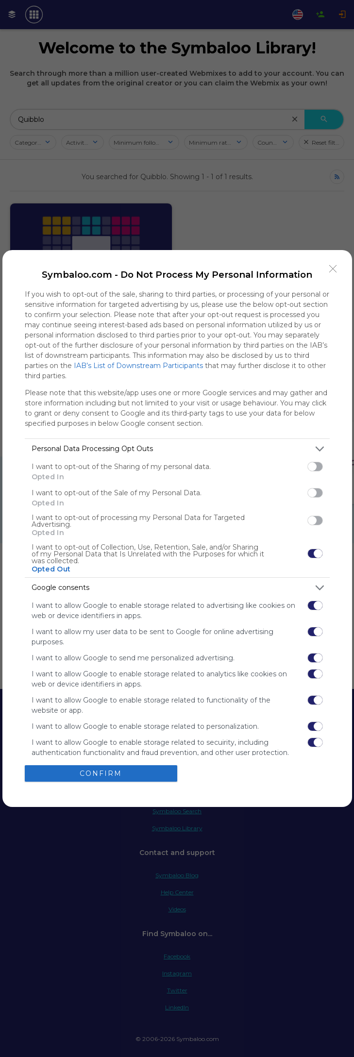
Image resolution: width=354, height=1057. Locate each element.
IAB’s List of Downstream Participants (138, 365)
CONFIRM (101, 773)
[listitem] (177, 449)
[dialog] (177, 528)
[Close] (333, 269)
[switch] (315, 466)
